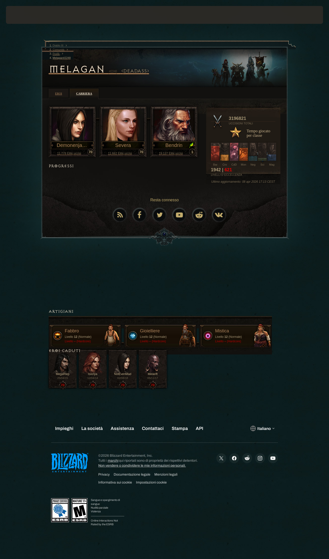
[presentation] (21, 15)
